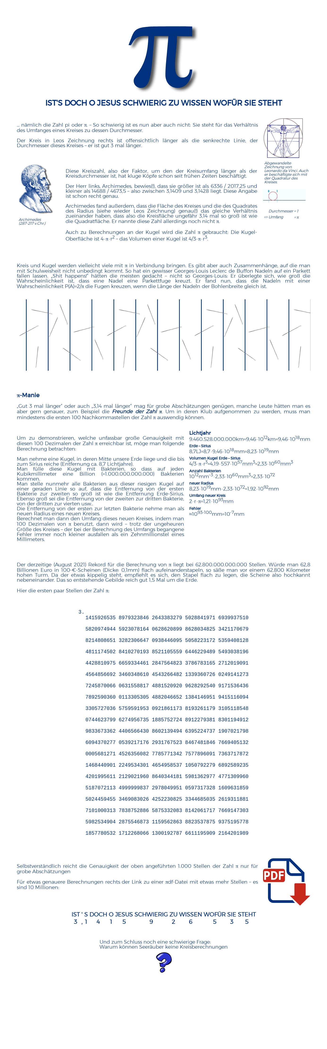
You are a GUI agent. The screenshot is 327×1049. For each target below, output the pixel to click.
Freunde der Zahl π (137, 411)
